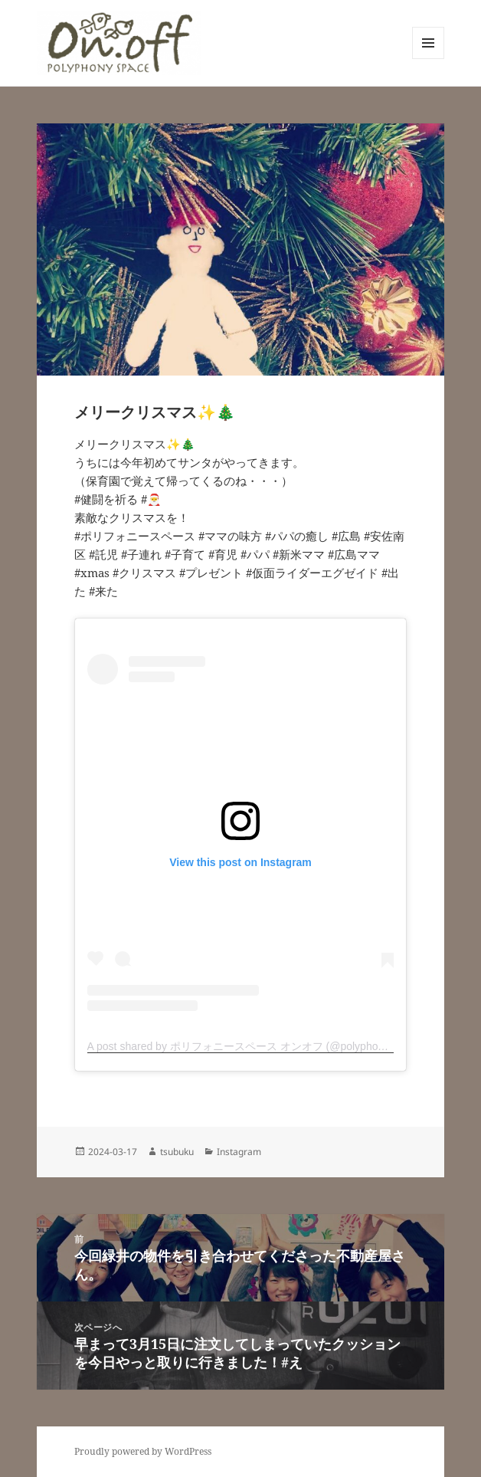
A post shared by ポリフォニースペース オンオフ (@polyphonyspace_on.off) (270, 1046)
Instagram (239, 1151)
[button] (119, 43)
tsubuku (177, 1151)
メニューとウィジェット (428, 58)
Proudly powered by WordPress (142, 1451)
